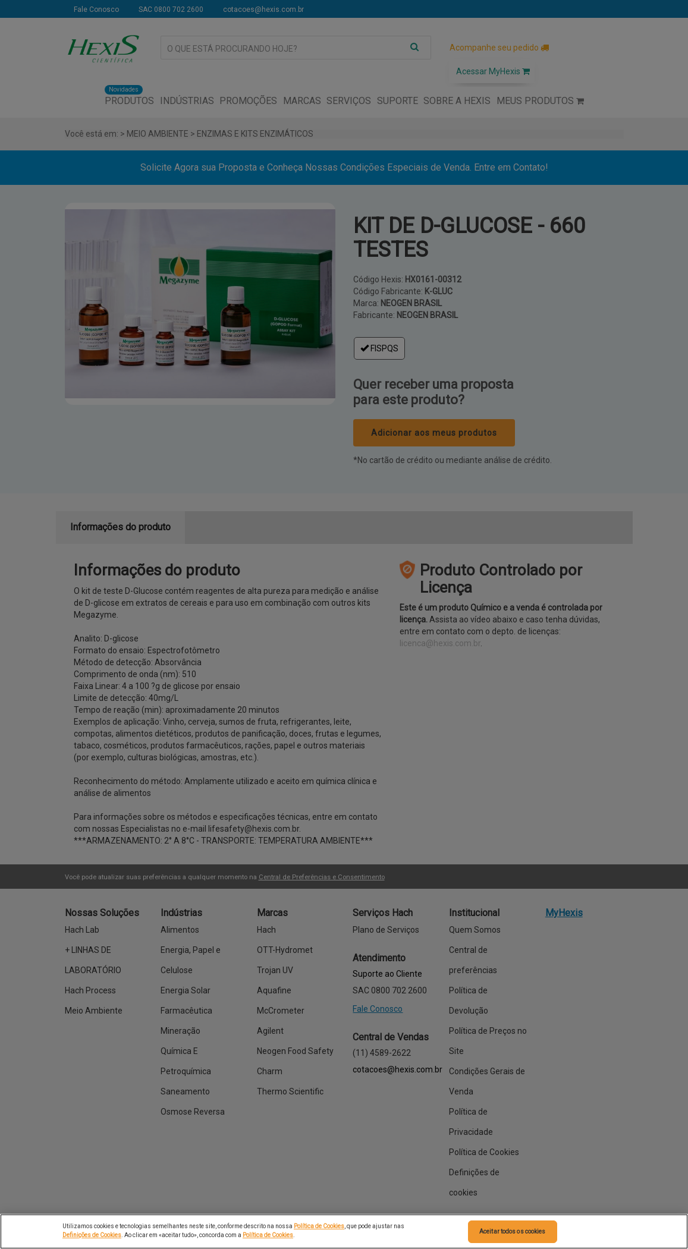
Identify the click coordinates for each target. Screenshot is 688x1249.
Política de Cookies (319, 1226)
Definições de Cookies (91, 1235)
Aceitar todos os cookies (512, 1231)
